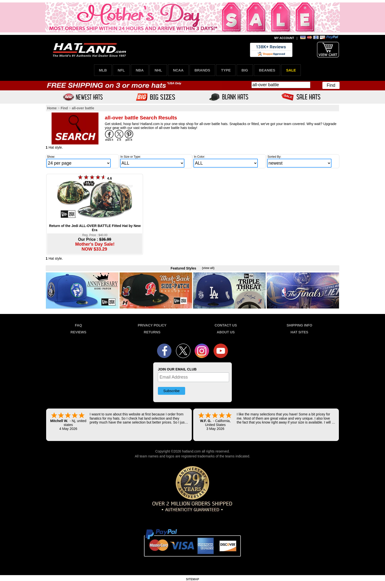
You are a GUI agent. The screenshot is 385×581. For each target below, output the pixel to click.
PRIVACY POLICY (152, 325)
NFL (121, 70)
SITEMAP (192, 579)
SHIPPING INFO (299, 325)
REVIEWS (78, 332)
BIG (245, 70)
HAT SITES (299, 332)
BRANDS (202, 70)
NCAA (178, 70)
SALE (291, 70)
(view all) (208, 268)
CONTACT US (226, 325)
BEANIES (267, 70)
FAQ (78, 325)
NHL (158, 70)
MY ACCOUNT (284, 38)
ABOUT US (226, 332)
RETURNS (152, 332)
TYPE (226, 70)
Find (331, 85)
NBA (140, 70)
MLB (103, 70)
